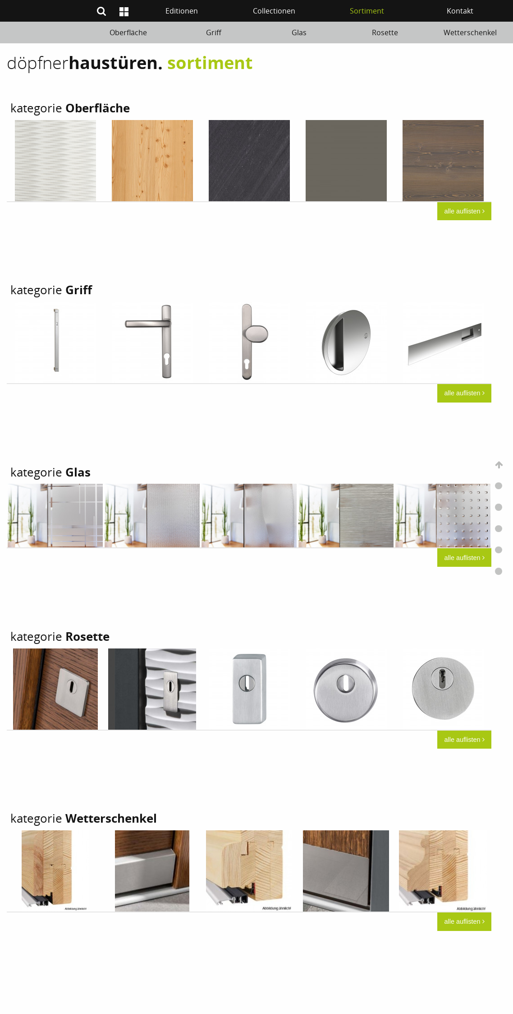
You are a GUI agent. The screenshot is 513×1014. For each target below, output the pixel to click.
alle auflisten (464, 211)
